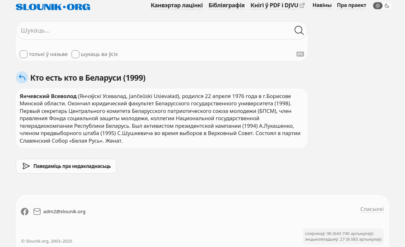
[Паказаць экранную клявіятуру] (300, 54)
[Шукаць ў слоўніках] (299, 30)
